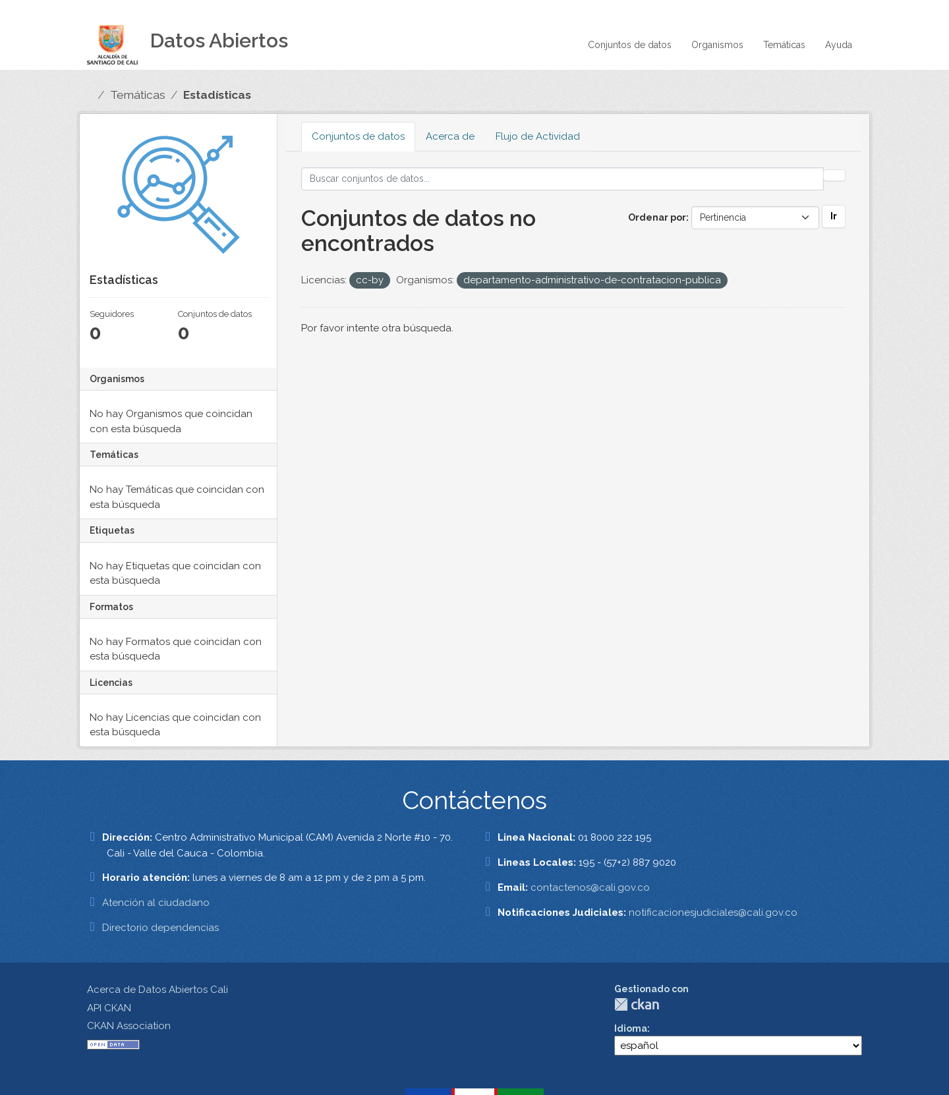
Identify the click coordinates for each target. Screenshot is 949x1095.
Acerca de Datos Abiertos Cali (157, 990)
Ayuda (838, 45)
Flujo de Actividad (538, 136)
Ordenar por (657, 217)
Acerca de (450, 136)
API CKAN (109, 1008)
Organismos (717, 45)
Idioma (630, 1028)
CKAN (636, 1004)
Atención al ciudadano (156, 903)
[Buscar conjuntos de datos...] (562, 178)
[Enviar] (834, 175)
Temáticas (784, 45)
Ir (833, 216)
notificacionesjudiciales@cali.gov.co (713, 912)
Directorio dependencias (160, 928)
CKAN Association (129, 1026)
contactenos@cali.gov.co (590, 887)
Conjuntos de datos (630, 45)
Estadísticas (217, 94)
